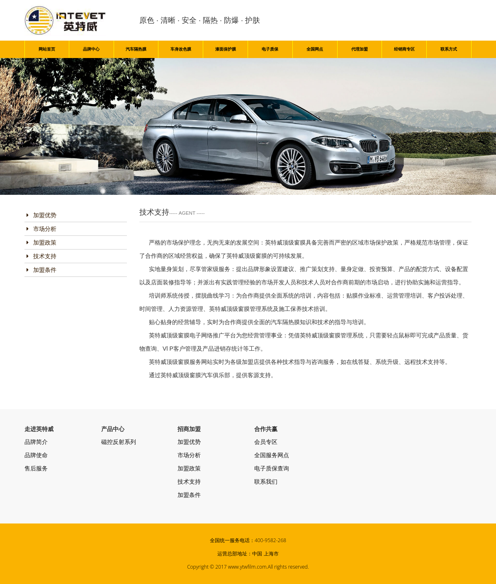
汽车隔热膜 (136, 49)
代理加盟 (359, 49)
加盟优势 (41, 215)
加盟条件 (41, 270)
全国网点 (314, 49)
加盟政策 (41, 242)
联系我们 (265, 481)
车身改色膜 (180, 49)
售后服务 (36, 468)
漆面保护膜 (225, 49)
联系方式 (448, 49)
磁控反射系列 (118, 442)
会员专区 (265, 442)
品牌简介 (36, 442)
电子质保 (270, 49)
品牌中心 (91, 49)
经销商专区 (404, 49)
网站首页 (47, 49)
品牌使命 (36, 455)
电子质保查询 (271, 468)
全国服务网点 (271, 455)
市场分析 (41, 228)
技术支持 (41, 256)
